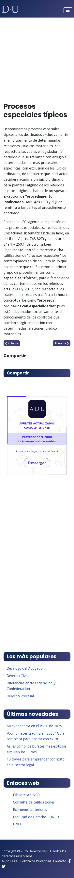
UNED (17, 824)
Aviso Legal (10, 861)
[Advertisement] (37, 58)
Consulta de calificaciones (34, 802)
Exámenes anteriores (30, 809)
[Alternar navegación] (68, 10)
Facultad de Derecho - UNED (36, 816)
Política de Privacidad (35, 861)
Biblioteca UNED (26, 794)
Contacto (59, 861)
